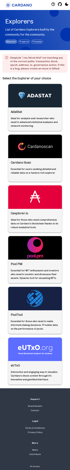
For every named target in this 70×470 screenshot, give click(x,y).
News (35, 450)
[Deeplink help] (53, 4)
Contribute (35, 454)
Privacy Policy (35, 432)
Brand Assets (35, 406)
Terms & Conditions (35, 428)
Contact (35, 410)
